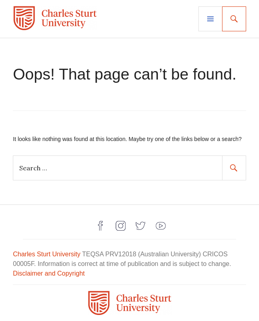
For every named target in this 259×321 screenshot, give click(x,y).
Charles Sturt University (46, 254)
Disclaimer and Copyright (49, 273)
